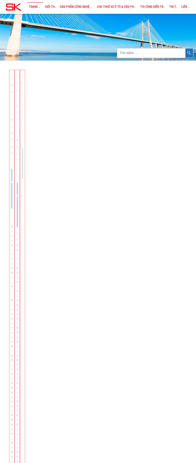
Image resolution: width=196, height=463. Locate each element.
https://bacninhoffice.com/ (21, 446)
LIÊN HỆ (186, 7)
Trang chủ (36, 7)
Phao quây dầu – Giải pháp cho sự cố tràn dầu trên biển (37, 85)
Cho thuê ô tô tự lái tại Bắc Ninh (156, 212)
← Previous (66, 331)
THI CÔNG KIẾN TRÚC (153, 7)
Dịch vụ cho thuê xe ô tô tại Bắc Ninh (160, 417)
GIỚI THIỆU (51, 7)
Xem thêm (37, 182)
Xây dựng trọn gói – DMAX (32, 212)
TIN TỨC (174, 7)
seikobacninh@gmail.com (29, 451)
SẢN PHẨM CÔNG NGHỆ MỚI (77, 7)
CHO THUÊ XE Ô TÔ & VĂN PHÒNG (118, 7)
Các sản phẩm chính (149, 375)
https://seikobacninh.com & (32, 440)
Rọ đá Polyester (147, 391)
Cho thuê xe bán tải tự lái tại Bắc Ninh (156, 81)
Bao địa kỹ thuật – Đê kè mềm (156, 386)
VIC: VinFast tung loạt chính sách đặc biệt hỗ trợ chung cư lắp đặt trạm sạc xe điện (96, 88)
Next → (134, 331)
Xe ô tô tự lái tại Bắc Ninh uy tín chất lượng (95, 212)
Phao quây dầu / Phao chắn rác (156, 381)
